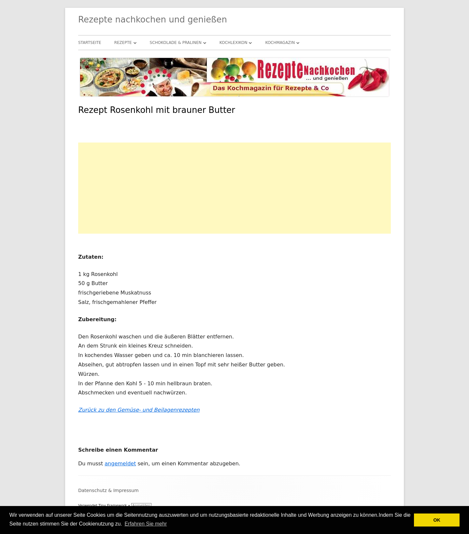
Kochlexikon (234, 42)
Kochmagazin (280, 42)
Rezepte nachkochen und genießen (152, 19)
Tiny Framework (112, 505)
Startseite (89, 42)
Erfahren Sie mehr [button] (145, 524)
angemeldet (120, 463)
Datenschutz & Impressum (108, 490)
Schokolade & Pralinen (176, 42)
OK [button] (436, 520)
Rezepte (123, 42)
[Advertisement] (234, 188)
